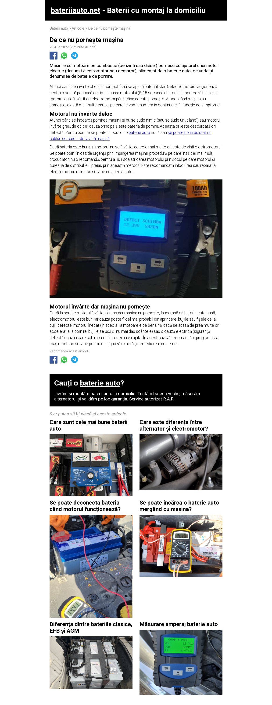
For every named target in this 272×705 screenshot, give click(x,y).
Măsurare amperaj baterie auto (179, 624)
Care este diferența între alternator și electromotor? (174, 425)
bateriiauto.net (75, 10)
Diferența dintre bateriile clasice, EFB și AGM (91, 627)
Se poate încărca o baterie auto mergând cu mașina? (179, 505)
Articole (78, 28)
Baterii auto (59, 28)
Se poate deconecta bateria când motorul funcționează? (85, 505)
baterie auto (139, 132)
